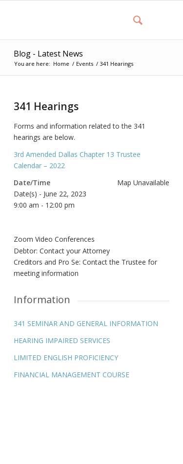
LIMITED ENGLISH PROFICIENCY (66, 357)
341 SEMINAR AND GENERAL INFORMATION (86, 323)
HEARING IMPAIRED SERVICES (62, 340)
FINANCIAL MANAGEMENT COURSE (71, 374)
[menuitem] (132, 19)
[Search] (132, 19)
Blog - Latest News (48, 53)
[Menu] (155, 19)
